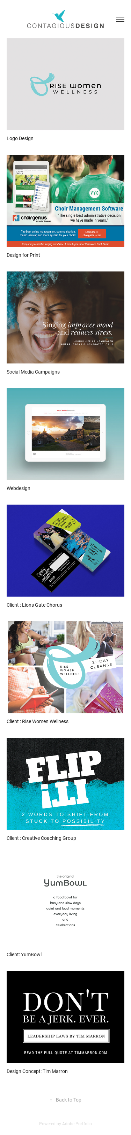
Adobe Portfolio (77, 1123)
